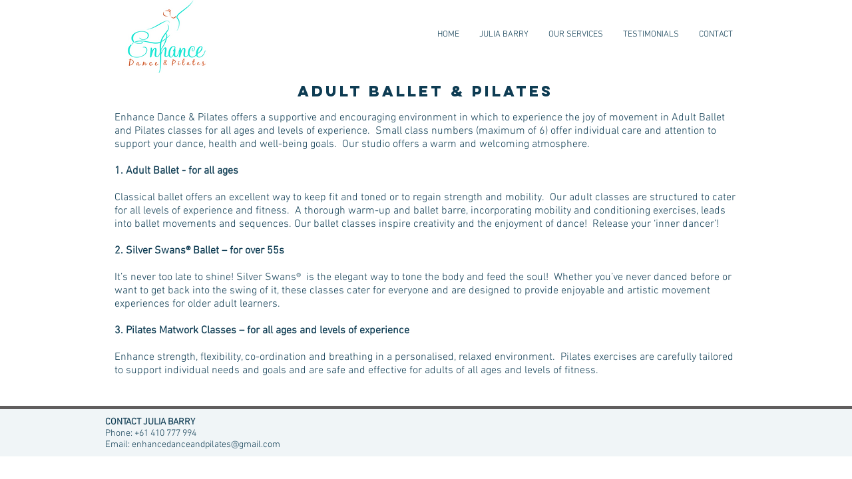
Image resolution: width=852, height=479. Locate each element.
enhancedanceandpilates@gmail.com (206, 444)
